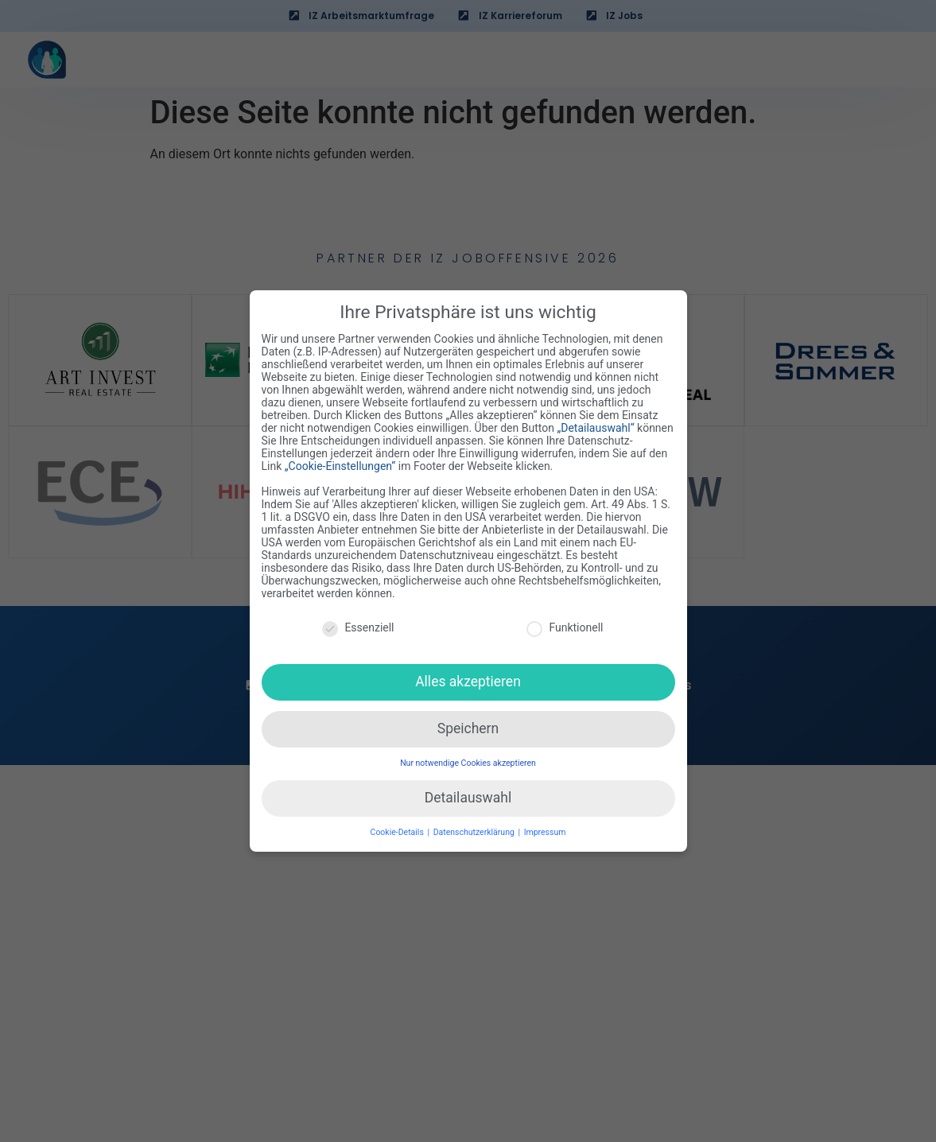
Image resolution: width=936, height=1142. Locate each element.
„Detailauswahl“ (595, 422)
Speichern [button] (468, 723)
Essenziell (358, 621)
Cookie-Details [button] (398, 826)
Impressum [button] (545, 826)
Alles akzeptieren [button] (468, 676)
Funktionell (564, 621)
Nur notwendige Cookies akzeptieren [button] (468, 757)
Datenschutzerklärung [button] (475, 826)
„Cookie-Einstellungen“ (340, 460)
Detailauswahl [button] (468, 792)
